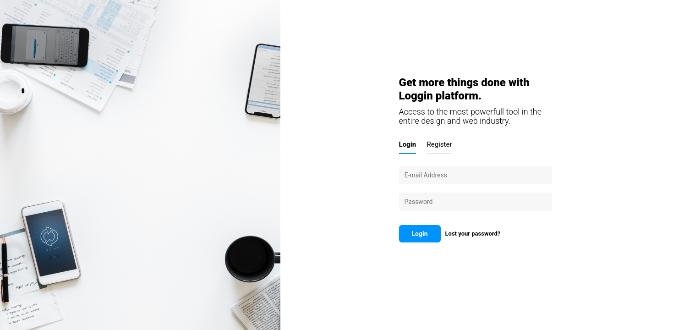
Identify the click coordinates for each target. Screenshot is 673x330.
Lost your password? (473, 233)
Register (439, 144)
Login (407, 144)
